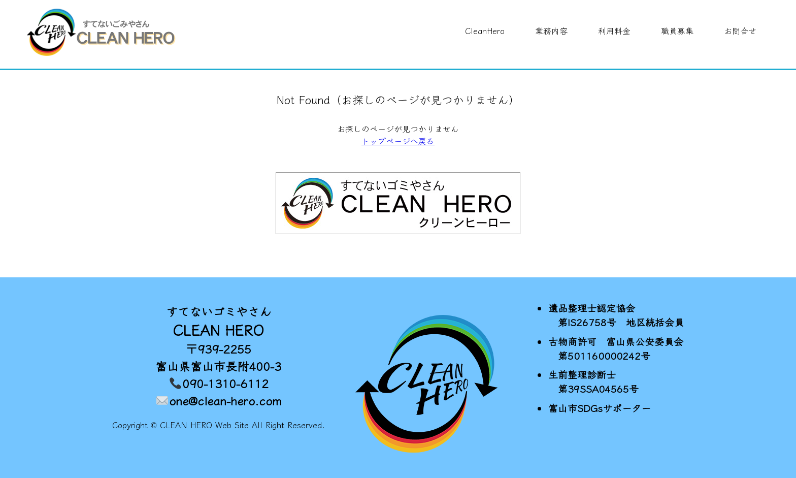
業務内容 (551, 30)
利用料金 (614, 30)
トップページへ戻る (398, 141)
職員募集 (677, 30)
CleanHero (485, 30)
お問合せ (740, 30)
